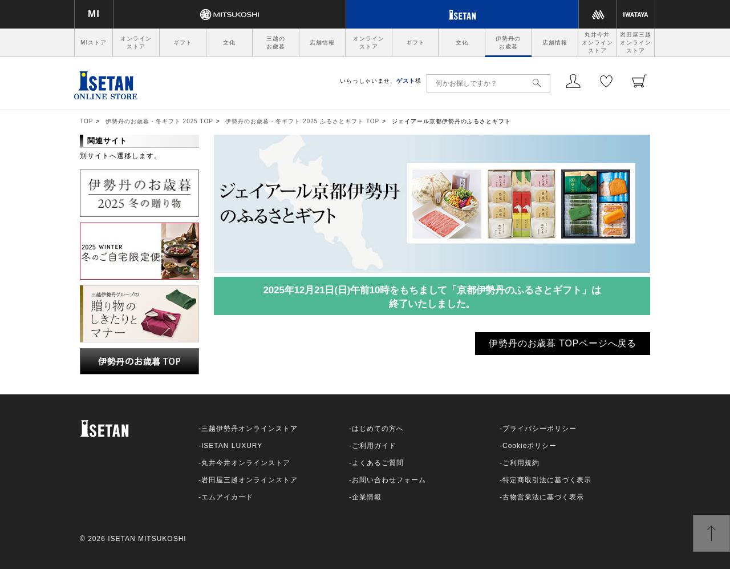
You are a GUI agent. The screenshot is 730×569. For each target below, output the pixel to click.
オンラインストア (136, 42)
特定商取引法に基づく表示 (546, 480)
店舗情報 (322, 42)
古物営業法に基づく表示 (543, 497)
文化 (229, 42)
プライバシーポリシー (539, 429)
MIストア (93, 42)
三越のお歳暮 (275, 42)
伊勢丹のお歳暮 (508, 42)
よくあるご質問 (378, 463)
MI (94, 14)
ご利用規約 (521, 463)
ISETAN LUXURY (231, 446)
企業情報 (367, 497)
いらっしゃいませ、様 (380, 81)
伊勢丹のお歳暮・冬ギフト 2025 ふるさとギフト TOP (302, 121)
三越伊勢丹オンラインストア (249, 429)
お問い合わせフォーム (389, 480)
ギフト (182, 42)
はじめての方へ (378, 429)
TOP (86, 121)
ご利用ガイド (374, 446)
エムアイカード (227, 497)
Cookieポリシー (529, 446)
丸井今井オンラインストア (597, 42)
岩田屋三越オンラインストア (635, 42)
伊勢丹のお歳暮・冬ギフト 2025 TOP (159, 121)
